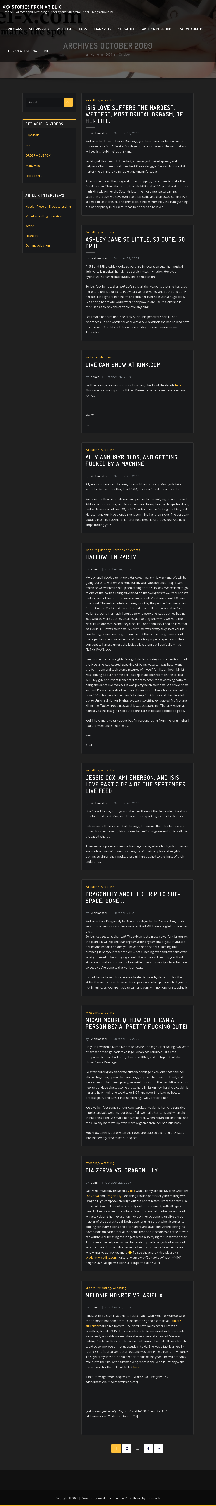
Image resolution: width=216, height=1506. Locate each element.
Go (68, 102)
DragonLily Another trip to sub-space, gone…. (133, 897)
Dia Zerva (92, 1196)
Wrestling (92, 100)
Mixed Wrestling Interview (44, 216)
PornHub (32, 145)
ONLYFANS (14, 29)
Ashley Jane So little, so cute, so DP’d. (135, 243)
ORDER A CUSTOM (38, 155)
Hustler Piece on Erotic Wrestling (48, 207)
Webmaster (97, 133)
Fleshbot (32, 236)
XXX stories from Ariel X (32, 7)
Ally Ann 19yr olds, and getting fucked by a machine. (132, 460)
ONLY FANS (34, 176)
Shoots (90, 1288)
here (178, 385)
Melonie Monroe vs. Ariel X (124, 1295)
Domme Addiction (38, 245)
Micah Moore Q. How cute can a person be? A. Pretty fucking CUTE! (137, 1023)
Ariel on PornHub (156, 29)
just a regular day (98, 357)
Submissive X (39, 29)
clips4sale (126, 29)
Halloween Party (111, 557)
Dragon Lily (113, 1196)
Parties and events (126, 550)
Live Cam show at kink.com (123, 364)
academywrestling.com (101, 1258)
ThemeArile (153, 1498)
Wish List (64, 29)
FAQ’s (83, 29)
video (131, 1191)
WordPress (105, 1498)
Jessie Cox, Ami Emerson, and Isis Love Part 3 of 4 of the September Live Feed (136, 784)
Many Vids (102, 29)
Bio (48, 51)
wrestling (108, 100)
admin (92, 377)
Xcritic (30, 226)
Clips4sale (32, 135)
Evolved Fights (190, 29)
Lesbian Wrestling (21, 51)
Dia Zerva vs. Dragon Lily (122, 1170)
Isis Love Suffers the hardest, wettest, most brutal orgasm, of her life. (134, 114)
